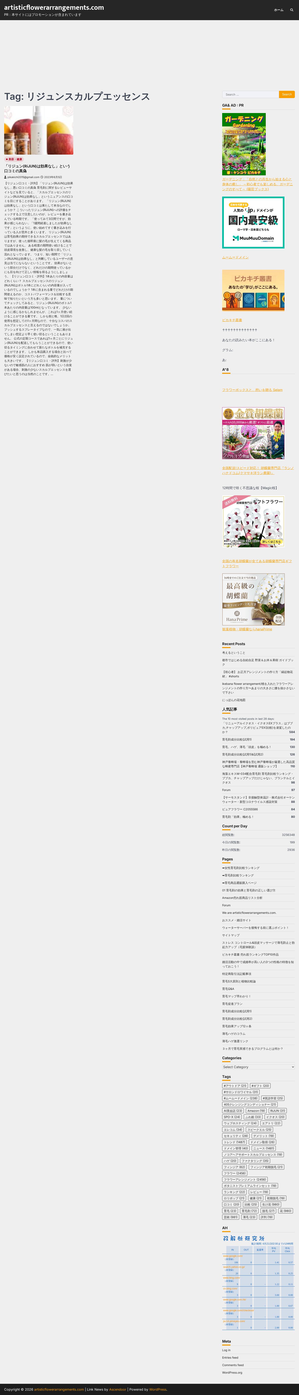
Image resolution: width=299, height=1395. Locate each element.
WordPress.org (232, 1372)
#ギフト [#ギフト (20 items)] (260, 1085)
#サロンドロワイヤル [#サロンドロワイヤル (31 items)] (241, 1092)
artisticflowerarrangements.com (54, 8)
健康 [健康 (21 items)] (256, 1198)
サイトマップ (231, 935)
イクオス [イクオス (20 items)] (275, 1117)
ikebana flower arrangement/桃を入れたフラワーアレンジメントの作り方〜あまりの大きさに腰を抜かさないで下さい (258, 688)
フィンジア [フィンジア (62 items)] (234, 1167)
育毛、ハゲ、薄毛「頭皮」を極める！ (247, 747)
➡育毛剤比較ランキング (238, 875)
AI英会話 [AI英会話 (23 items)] (233, 1110)
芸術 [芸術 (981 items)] (231, 1217)
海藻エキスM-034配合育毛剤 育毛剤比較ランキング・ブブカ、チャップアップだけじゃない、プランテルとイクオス (258, 778)
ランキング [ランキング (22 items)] (234, 1192)
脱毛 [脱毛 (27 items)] (268, 1211)
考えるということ (233, 652)
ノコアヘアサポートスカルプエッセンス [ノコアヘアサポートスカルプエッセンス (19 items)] (253, 1154)
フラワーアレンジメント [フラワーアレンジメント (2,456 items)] (245, 1179)
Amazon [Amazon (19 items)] (256, 1110)
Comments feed (233, 1365)
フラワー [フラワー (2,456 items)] (235, 1173)
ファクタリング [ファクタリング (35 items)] (255, 1160)
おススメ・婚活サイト (236, 920)
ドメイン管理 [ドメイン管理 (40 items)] (236, 1148)
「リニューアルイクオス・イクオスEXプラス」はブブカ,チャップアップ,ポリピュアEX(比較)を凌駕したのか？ (257, 727)
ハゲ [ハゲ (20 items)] (230, 1160)
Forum (226, 790)
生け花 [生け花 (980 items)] (270, 1204)
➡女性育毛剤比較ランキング (241, 868)
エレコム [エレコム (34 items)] (233, 1129)
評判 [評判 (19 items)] (267, 1217)
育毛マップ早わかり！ (236, 996)
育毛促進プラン (232, 1003)
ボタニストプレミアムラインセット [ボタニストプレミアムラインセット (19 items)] (250, 1185)
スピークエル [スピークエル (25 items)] (259, 1129)
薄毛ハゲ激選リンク (235, 1041)
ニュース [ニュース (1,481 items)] (263, 1148)
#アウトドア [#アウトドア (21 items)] (235, 1085)
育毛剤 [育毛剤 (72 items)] (249, 1211)
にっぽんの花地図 (233, 700)
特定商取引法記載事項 (236, 974)
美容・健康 (15, 159)
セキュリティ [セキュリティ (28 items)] (236, 1136)
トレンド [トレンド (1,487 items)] (234, 1142)
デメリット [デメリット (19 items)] (263, 1136)
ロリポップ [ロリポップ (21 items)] (234, 1198)
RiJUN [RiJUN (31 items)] (277, 1110)
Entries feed (230, 1357)
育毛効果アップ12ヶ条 (236, 1026)
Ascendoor (117, 1389)
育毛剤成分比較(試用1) (237, 739)
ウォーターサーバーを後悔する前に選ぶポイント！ (255, 927)
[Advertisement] (149, 51)
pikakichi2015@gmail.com (21, 177)
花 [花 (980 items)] (285, 1211)
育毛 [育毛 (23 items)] (230, 1211)
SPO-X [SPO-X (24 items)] (232, 1117)
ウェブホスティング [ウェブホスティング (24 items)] (240, 1123)
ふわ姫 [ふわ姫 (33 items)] (253, 1117)
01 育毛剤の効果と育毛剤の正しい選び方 (249, 890)
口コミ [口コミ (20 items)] (231, 1204)
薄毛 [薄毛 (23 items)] (249, 1217)
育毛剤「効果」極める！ (238, 816)
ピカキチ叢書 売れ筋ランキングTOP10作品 (250, 954)
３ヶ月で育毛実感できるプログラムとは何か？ (252, 1048)
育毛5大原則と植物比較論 (239, 981)
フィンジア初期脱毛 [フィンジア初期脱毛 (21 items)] (266, 1167)
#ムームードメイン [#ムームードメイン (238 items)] (240, 1098)
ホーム (278, 10)
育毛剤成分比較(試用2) (237, 1018)
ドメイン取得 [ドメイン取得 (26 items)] (262, 1142)
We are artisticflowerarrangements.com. (249, 912)
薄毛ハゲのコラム (233, 1033)
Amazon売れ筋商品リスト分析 (242, 897)
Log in (226, 1350)
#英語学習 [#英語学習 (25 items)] (273, 1098)
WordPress (157, 1389)
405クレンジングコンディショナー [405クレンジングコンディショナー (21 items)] (250, 1104)
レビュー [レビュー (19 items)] (259, 1192)
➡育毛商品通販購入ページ (239, 882)
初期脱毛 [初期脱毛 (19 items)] (276, 1198)
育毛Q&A (228, 988)
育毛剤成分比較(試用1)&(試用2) (242, 754)
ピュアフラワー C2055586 (240, 809)
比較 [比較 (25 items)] (251, 1204)
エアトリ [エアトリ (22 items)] (271, 1123)
